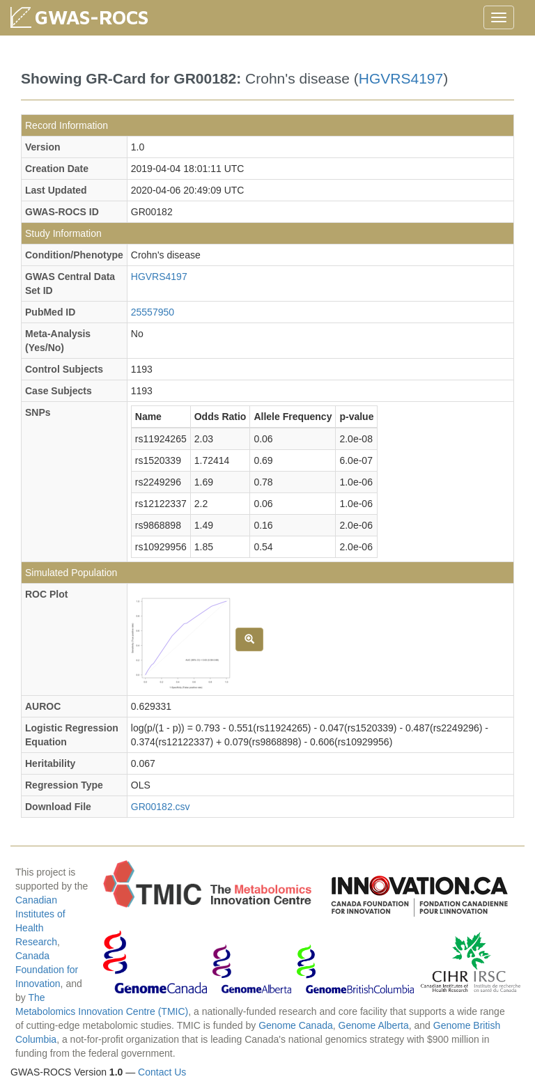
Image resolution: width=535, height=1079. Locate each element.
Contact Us (162, 1072)
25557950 (152, 312)
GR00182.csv (160, 806)
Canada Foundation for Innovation (46, 969)
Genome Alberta (374, 1025)
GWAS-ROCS (91, 17)
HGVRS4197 (401, 78)
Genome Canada (295, 1025)
